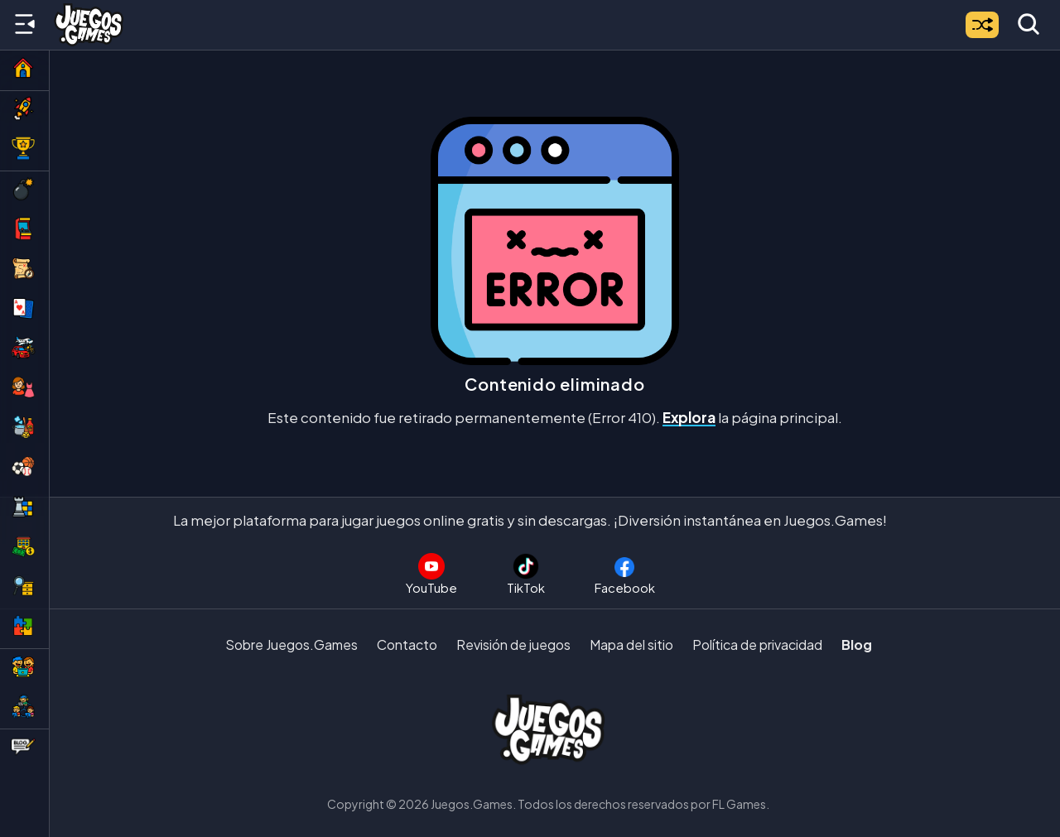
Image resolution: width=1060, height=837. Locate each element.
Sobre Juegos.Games (291, 644)
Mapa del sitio (631, 644)
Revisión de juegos (513, 644)
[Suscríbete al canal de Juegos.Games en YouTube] (431, 574)
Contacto (407, 644)
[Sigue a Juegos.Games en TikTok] (526, 574)
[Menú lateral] (24, 24)
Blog (856, 644)
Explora (689, 417)
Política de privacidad (757, 644)
